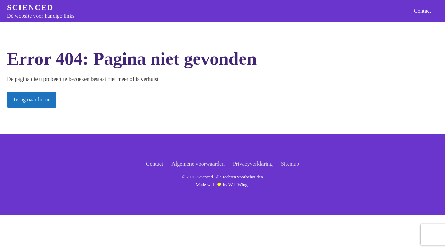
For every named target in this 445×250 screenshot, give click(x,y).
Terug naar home (31, 99)
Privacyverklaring (253, 164)
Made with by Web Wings (222, 185)
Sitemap (290, 164)
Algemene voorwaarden (198, 164)
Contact (422, 11)
